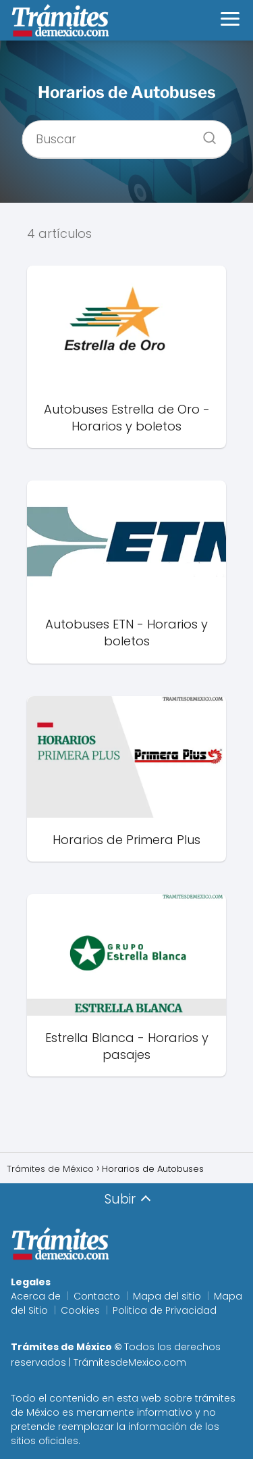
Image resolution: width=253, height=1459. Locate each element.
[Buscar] (204, 133)
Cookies (80, 1310)
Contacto (97, 1296)
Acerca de (36, 1296)
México (42, 1412)
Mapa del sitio (167, 1296)
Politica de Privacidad (165, 1310)
